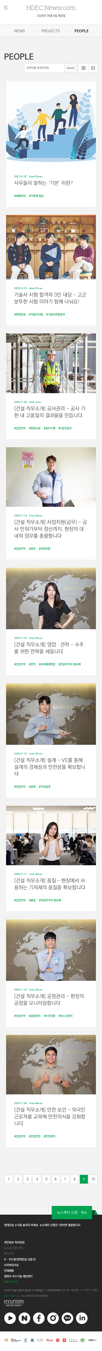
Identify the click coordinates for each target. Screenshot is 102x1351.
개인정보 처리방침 (14, 1242)
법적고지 (9, 1254)
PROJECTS (50, 31)
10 (93, 1179)
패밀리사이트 (11, 1282)
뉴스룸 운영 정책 (13, 1248)
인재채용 (9, 1270)
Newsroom (51, 7)
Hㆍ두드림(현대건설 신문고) (20, 1259)
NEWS (19, 31)
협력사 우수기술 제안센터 (18, 1276)
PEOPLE (81, 31)
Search (70, 68)
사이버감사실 (11, 1265)
